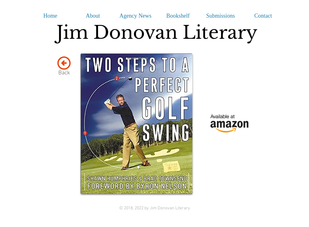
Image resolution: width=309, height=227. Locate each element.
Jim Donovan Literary (156, 32)
